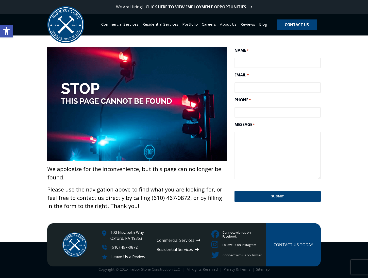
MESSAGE (244, 124)
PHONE (242, 100)
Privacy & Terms (237, 269)
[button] (6, 31)
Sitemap (263, 269)
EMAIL (241, 75)
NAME (241, 50)
